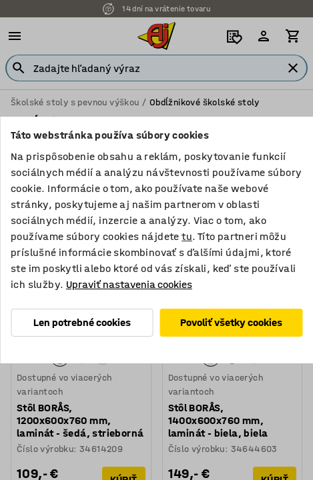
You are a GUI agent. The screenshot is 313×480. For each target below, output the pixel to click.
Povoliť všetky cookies (231, 322)
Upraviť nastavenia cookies (129, 284)
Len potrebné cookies (82, 322)
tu (187, 236)
